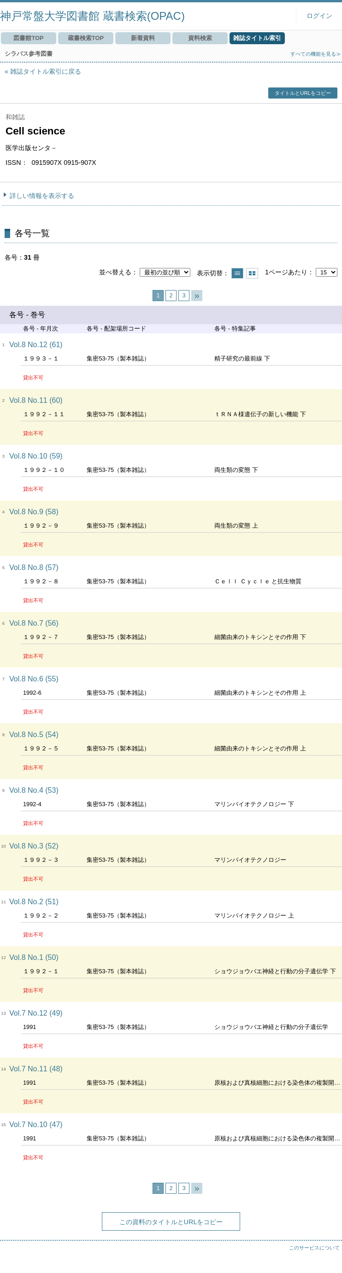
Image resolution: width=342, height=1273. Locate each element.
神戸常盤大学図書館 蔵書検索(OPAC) (92, 16)
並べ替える (115, 272)
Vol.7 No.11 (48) (36, 1069)
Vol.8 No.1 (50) (34, 957)
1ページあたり (286, 272)
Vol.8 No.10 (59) (36, 456)
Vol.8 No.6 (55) (34, 679)
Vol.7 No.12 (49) (36, 1013)
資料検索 (200, 38)
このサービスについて (314, 1247)
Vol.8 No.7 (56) (34, 623)
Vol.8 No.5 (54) (34, 734)
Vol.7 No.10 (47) (36, 1124)
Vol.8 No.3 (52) (34, 846)
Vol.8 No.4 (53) (34, 790)
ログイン (319, 15)
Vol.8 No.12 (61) (36, 345)
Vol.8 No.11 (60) (36, 400)
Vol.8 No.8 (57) (34, 567)
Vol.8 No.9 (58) (34, 512)
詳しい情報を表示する (42, 195)
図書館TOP (28, 38)
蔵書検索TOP (86, 38)
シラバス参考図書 (29, 53)
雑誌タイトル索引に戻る (45, 71)
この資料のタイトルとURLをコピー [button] (171, 1222)
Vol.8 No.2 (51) (34, 902)
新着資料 (143, 38)
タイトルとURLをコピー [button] (302, 93)
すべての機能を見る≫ (315, 54)
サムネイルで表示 (252, 273)
